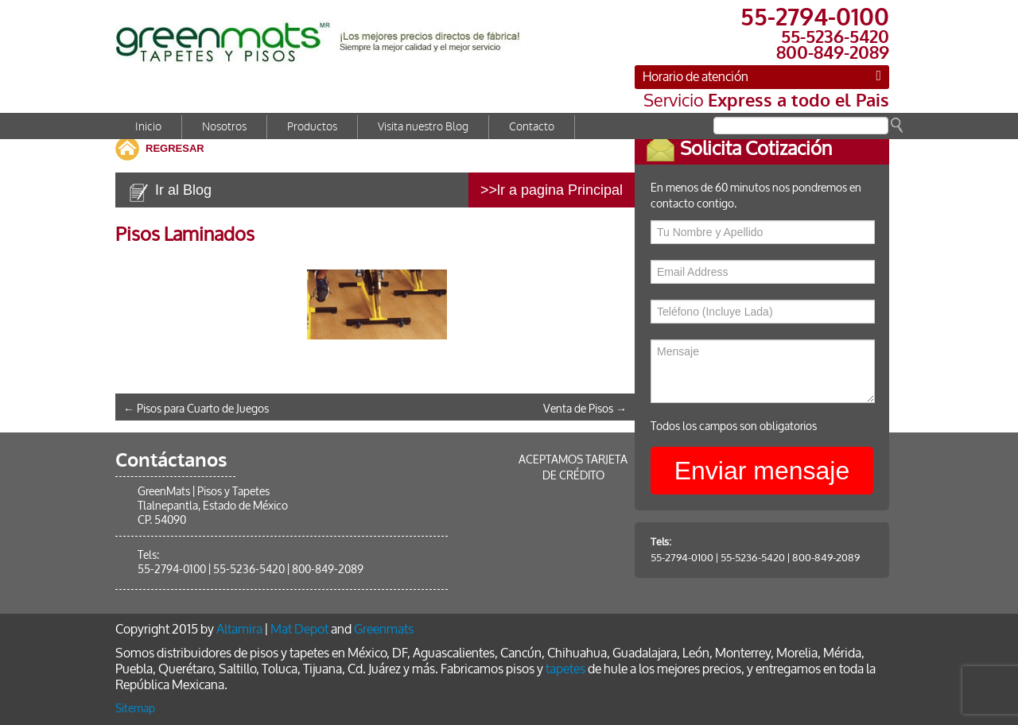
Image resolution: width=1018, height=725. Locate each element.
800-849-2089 (837, 557)
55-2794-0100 (693, 557)
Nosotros (224, 126)
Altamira (239, 629)
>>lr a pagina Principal (551, 190)
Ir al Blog (183, 190)
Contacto (531, 126)
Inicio (148, 126)
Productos (312, 126)
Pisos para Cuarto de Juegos (196, 409)
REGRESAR (175, 148)
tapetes (565, 669)
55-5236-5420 (764, 557)
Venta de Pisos (585, 409)
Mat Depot (299, 629)
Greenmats (384, 629)
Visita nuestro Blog (423, 126)
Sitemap (135, 708)
